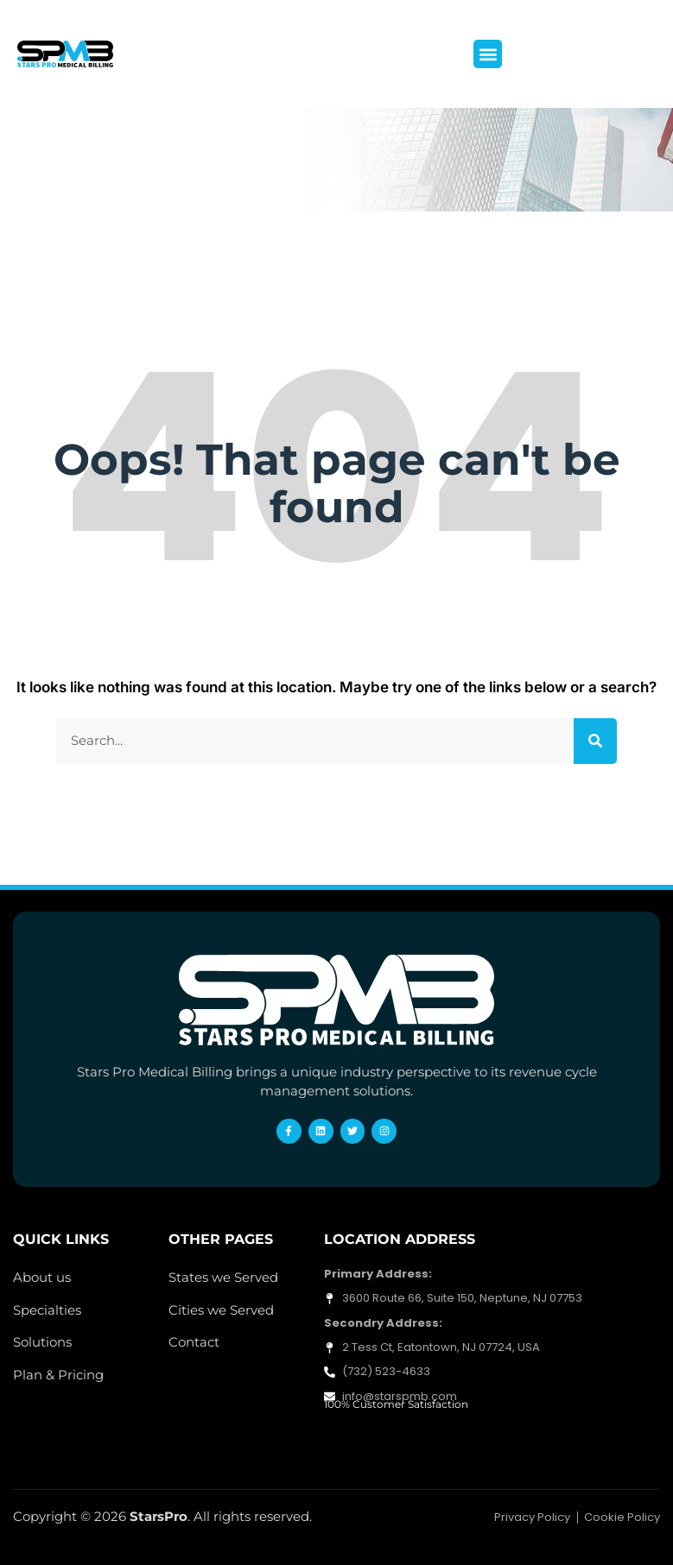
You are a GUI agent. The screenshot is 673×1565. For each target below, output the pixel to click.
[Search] (595, 741)
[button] (487, 54)
